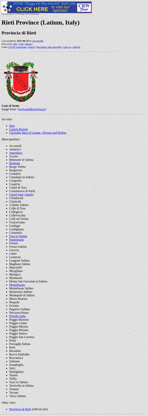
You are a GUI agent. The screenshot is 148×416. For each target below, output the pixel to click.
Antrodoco (15, 152)
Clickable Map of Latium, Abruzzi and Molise (37, 132)
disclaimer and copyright (48, 47)
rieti (21, 43)
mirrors (76, 47)
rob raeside (37, 40)
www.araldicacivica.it (31, 109)
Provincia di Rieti (20, 409)
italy (15, 43)
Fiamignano (16, 239)
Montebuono (17, 284)
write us (67, 47)
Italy (12, 125)
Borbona (14, 163)
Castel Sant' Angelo (21, 194)
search (31, 47)
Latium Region (18, 129)
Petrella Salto (17, 316)
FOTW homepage (17, 47)
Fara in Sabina (18, 236)
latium (28, 43)
